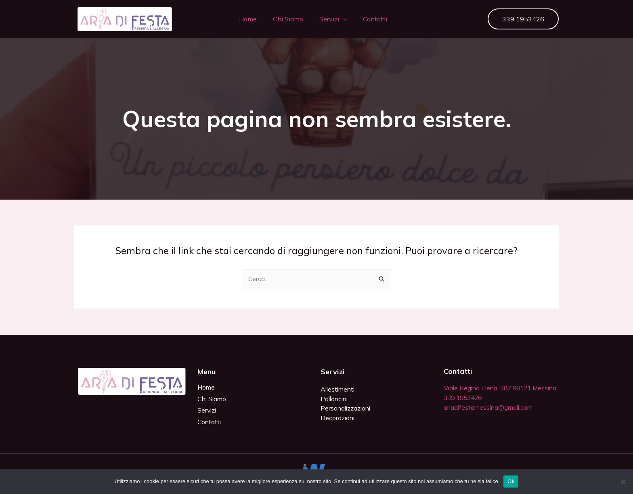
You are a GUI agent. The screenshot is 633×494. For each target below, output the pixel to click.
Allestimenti (339, 389)
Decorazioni (338, 418)
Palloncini (335, 399)
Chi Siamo (283, 19)
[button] (338, 18)
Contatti (370, 19)
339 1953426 (465, 408)
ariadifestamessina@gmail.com (490, 417)
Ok (510, 481)
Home (243, 19)
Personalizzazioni (347, 408)
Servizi (328, 18)
